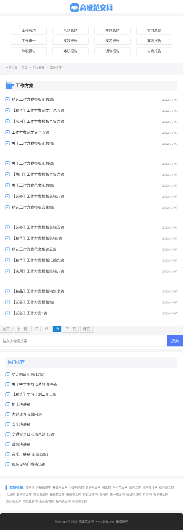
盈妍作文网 (93, 487)
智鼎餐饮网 (160, 494)
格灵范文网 (166, 487)
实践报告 (71, 41)
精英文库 (135, 487)
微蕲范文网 (73, 494)
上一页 (22, 329)
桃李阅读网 (150, 487)
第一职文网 (117, 494)
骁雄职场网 (133, 494)
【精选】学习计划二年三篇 (34, 394)
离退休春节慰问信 (27, 414)
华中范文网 (120, 487)
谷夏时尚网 (76, 487)
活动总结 (71, 30)
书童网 (106, 487)
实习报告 (113, 41)
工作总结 (29, 30)
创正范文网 (79, 501)
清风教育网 (30, 501)
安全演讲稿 (21, 424)
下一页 (71, 329)
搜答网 (103, 494)
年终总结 (113, 30)
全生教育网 (46, 501)
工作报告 (29, 41)
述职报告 (71, 51)
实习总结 (154, 30)
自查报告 (154, 51)
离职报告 (154, 41)
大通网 (10, 494)
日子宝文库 (24, 494)
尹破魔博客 (43, 487)
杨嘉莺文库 (57, 494)
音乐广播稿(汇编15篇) (30, 454)
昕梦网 (147, 494)
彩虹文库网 (90, 494)
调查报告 (113, 51)
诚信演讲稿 (21, 444)
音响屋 (30, 487)
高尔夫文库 (13, 501)
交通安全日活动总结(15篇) (34, 434)
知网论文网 (63, 501)
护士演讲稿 (21, 404)
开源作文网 (60, 487)
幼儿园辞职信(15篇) (28, 374)
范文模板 (39, 68)
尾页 (86, 329)
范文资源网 (40, 494)
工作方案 (56, 68)
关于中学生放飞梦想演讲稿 (34, 384)
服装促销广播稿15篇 (29, 464)
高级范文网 (86, 521)
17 (36, 329)
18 (46, 329)
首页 (25, 68)
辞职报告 (29, 51)
